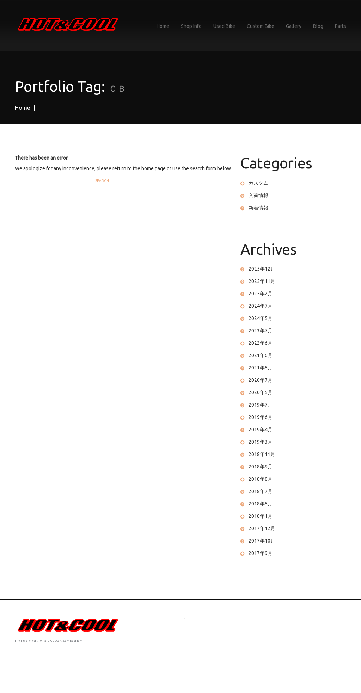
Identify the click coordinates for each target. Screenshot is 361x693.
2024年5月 (261, 318)
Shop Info (191, 26)
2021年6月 (261, 355)
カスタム (258, 183)
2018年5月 (261, 504)
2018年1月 (261, 516)
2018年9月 (261, 466)
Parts (340, 26)
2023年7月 (261, 330)
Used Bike (224, 26)
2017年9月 (261, 553)
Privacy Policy (68, 641)
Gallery (293, 26)
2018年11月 (262, 454)
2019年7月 (261, 405)
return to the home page (139, 168)
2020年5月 (261, 392)
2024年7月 (261, 306)
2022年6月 (261, 343)
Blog (318, 26)
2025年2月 (261, 293)
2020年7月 (261, 380)
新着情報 (258, 208)
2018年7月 (261, 491)
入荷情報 (258, 195)
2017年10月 (262, 541)
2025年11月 (262, 281)
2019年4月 (261, 429)
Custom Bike (260, 26)
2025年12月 (262, 269)
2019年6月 (261, 417)
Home (163, 26)
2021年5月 (261, 368)
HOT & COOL (26, 641)
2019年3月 (261, 442)
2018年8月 (261, 479)
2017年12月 (262, 528)
